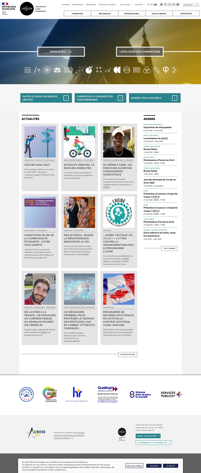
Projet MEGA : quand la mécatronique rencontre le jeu (78, 238)
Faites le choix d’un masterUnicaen (40, 98)
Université (39, 160)
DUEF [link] (43, 332)
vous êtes (140, 4)
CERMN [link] (106, 187)
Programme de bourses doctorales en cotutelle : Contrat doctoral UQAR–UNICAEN (118, 318)
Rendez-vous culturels (146, 98)
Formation (107, 160)
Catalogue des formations (140, 51)
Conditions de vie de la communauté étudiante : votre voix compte (39, 240)
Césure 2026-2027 (37, 164)
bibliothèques (77, 4)
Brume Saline (150, 149)
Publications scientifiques (74, 307)
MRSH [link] (126, 258)
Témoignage (50, 307)
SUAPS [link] (164, 138)
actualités (66, 4)
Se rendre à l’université (152, 442)
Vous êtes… (59, 51)
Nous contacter (146, 436)
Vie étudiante (49, 160)
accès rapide (126, 4)
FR (148, 4)
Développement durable (73, 160)
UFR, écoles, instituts (108, 4)
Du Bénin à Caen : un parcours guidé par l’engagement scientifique (117, 169)
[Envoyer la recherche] (198, 5)
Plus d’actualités (128, 354)
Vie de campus (88, 160)
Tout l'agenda (169, 248)
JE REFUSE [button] (170, 466)
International (118, 160)
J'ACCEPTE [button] (154, 466)
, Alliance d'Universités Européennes (69, 435)
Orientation (29, 160)
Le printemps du (156, 138)
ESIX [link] (86, 254)
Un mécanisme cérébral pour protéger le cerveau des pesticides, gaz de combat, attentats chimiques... (79, 320)
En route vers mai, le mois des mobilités (79, 166)
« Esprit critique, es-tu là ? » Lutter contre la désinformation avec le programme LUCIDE (118, 243)
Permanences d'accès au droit (159, 159)
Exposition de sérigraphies (158, 127)
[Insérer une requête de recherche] (191, 5)
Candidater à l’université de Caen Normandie (95, 98)
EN (152, 4)
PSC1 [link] (156, 196)
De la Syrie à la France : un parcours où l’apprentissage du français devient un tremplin (40, 318)
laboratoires (91, 4)
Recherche (129, 160)
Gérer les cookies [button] (134, 465)
